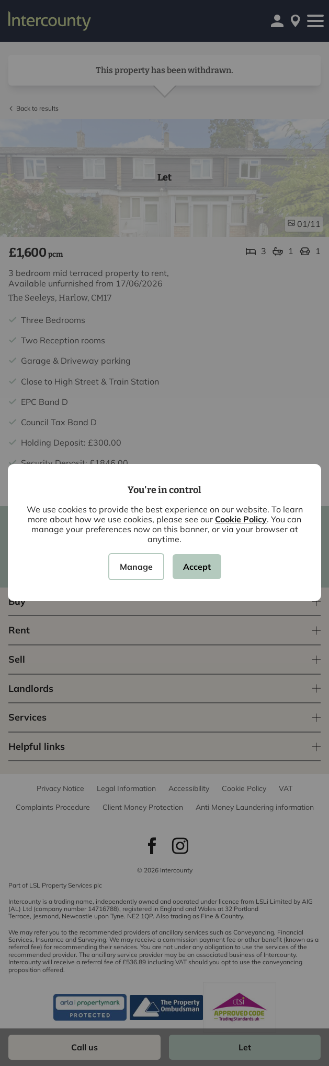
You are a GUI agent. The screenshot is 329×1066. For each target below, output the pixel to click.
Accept (197, 566)
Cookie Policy (241, 519)
